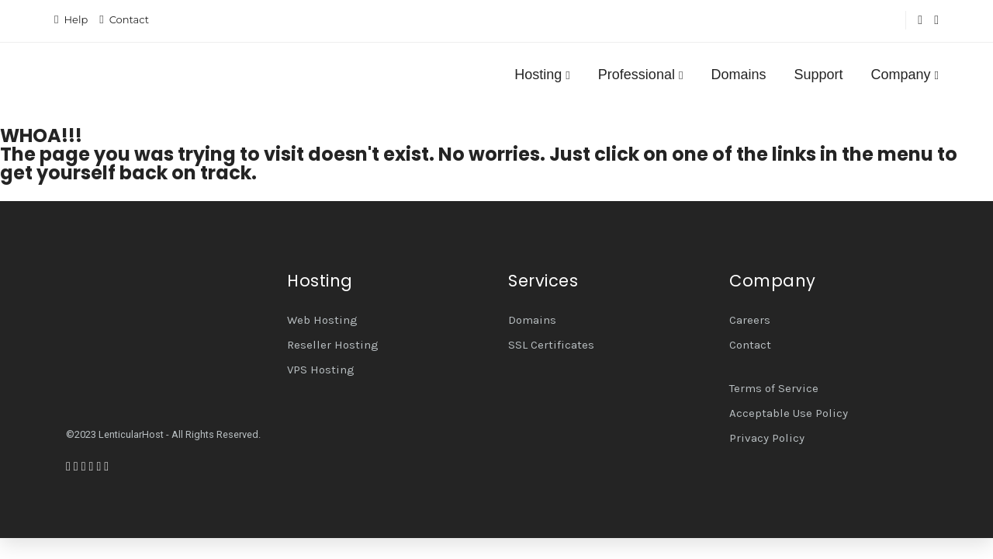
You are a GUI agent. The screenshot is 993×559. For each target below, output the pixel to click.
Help (76, 19)
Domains (738, 74)
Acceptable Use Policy (788, 413)
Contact (129, 19)
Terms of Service (773, 388)
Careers (749, 320)
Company (904, 74)
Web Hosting (322, 320)
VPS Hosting (321, 370)
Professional (640, 74)
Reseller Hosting (333, 345)
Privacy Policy (766, 438)
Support (818, 74)
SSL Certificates (551, 345)
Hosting (542, 74)
